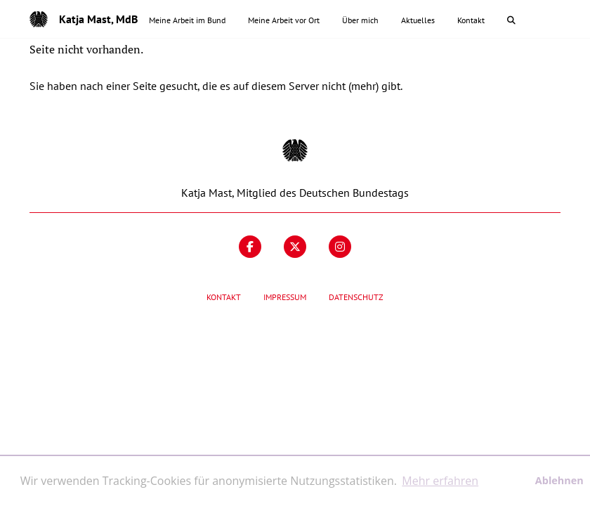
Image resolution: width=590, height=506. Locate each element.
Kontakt (223, 297)
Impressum (284, 297)
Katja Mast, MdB (98, 19)
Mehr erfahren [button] (440, 480)
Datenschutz (356, 297)
